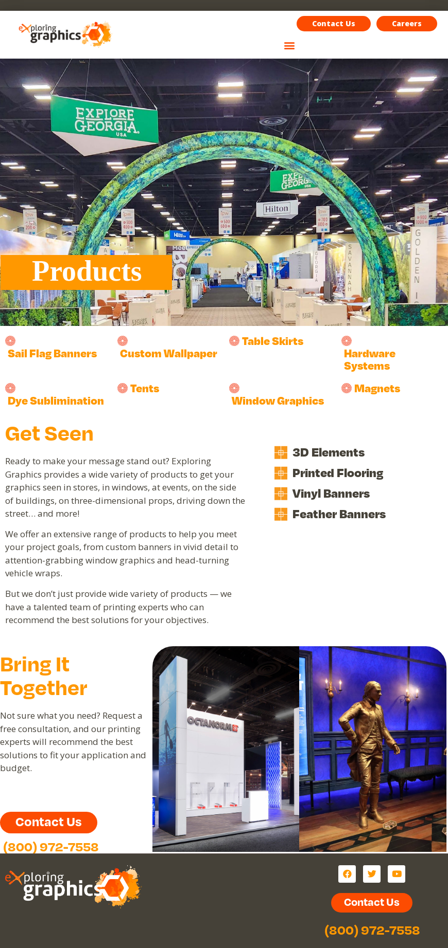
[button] (406, 23)
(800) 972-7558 (51, 846)
